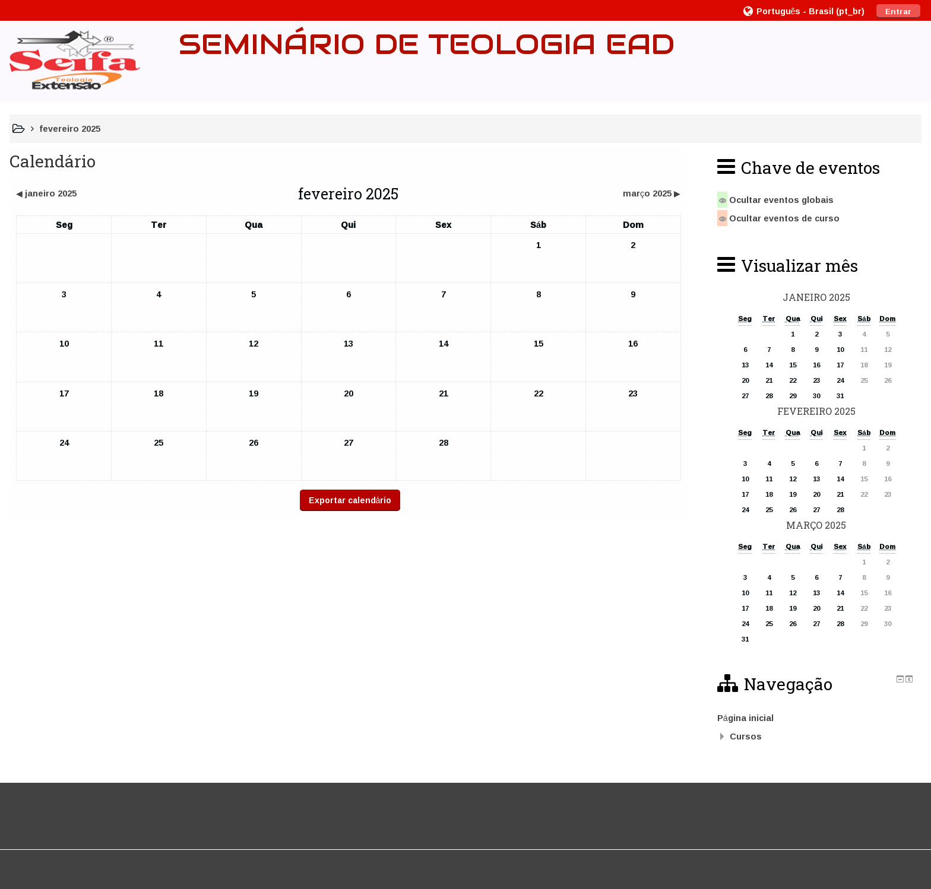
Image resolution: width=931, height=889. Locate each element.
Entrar (898, 11)
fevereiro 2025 (69, 128)
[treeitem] (816, 718)
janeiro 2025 (816, 297)
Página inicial (745, 718)
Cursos (746, 736)
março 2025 (816, 525)
